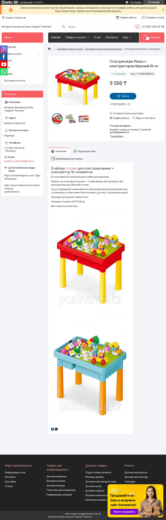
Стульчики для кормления (60, 490)
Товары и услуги (75, 37)
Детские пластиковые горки (100, 481)
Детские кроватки (56, 476)
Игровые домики (94, 477)
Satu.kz (97, 514)
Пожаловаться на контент (105, 517)
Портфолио (10, 47)
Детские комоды (55, 485)
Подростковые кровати (98, 472)
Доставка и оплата (14, 80)
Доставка (10, 481)
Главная (55, 37)
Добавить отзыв (155, 17)
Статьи (8, 60)
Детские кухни (93, 486)
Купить (125, 96)
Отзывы (8, 74)
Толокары (129, 481)
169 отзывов (136, 2)
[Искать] (63, 26)
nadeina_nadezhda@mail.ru (19, 161)
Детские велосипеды (136, 477)
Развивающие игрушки (59, 494)
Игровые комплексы (96, 495)
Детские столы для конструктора (103, 49)
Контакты (112, 37)
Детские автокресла (135, 472)
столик (71, 168)
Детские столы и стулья (70, 49)
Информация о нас (15, 472)
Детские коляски (55, 481)
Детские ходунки (94, 490)
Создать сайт (26, 2)
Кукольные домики (95, 499)
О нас (97, 37)
